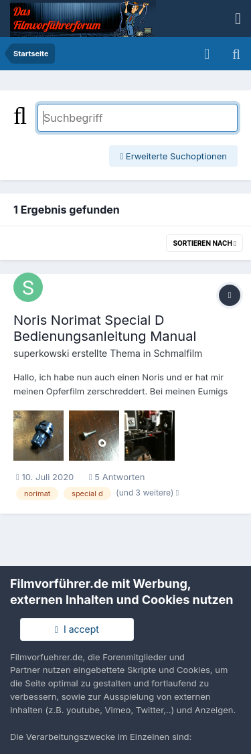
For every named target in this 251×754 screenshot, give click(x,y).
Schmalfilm (177, 353)
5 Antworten (117, 476)
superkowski (41, 353)
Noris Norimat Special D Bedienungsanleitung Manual (104, 328)
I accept (77, 629)
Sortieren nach (204, 243)
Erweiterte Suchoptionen (173, 156)
